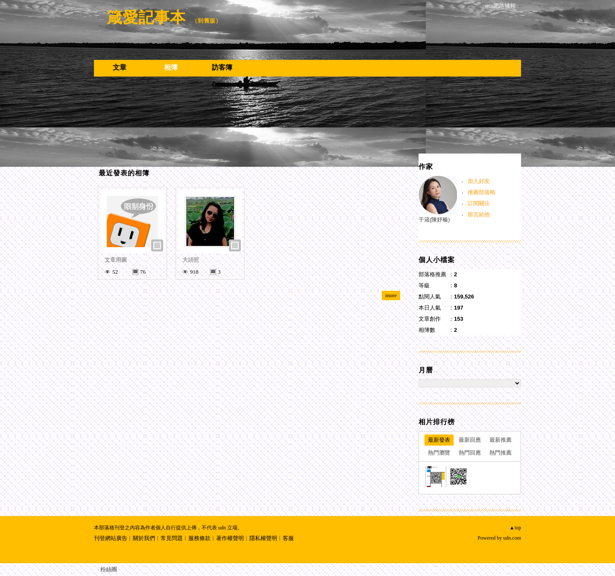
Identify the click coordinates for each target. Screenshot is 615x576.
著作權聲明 (230, 538)
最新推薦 (500, 440)
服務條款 (199, 538)
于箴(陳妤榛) (434, 219)
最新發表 (439, 440)
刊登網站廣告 (110, 538)
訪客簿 (222, 67)
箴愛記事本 (146, 17)
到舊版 (207, 21)
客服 (288, 538)
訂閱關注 (479, 203)
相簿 (171, 67)
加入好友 (479, 181)
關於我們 (144, 538)
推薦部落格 (481, 192)
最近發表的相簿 (124, 173)
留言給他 (479, 214)
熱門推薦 (500, 452)
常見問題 (172, 538)
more (391, 295)
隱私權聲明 (263, 538)
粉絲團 (108, 569)
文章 (119, 67)
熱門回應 (470, 452)
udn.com (512, 538)
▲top (515, 528)
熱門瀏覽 (439, 452)
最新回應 (470, 440)
